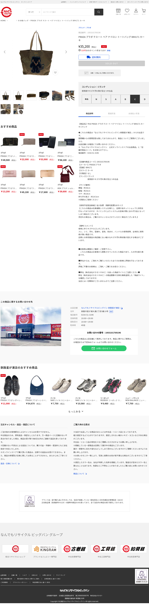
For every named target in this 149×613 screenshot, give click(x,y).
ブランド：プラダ (84, 27)
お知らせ (35, 575)
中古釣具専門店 (133, 551)
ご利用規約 (4, 582)
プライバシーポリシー (20, 582)
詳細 (108, 50)
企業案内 (63, 2)
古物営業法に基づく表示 (52, 579)
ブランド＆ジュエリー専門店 (45, 551)
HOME (3, 20)
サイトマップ (60, 575)
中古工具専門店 (104, 551)
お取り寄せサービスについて (98, 2)
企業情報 (3, 575)
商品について (80, 472)
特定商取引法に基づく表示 (41, 582)
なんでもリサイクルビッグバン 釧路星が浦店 (101, 307)
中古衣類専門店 (74, 551)
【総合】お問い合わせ (117, 2)
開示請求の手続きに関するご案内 (28, 579)
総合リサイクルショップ (15, 551)
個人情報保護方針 (6, 579)
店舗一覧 (14, 575)
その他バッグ (23, 20)
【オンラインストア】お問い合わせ (137, 2)
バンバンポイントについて (78, 2)
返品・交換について (10, 462)
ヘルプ (24, 575)
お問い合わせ (47, 575)
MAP (111, 311)
